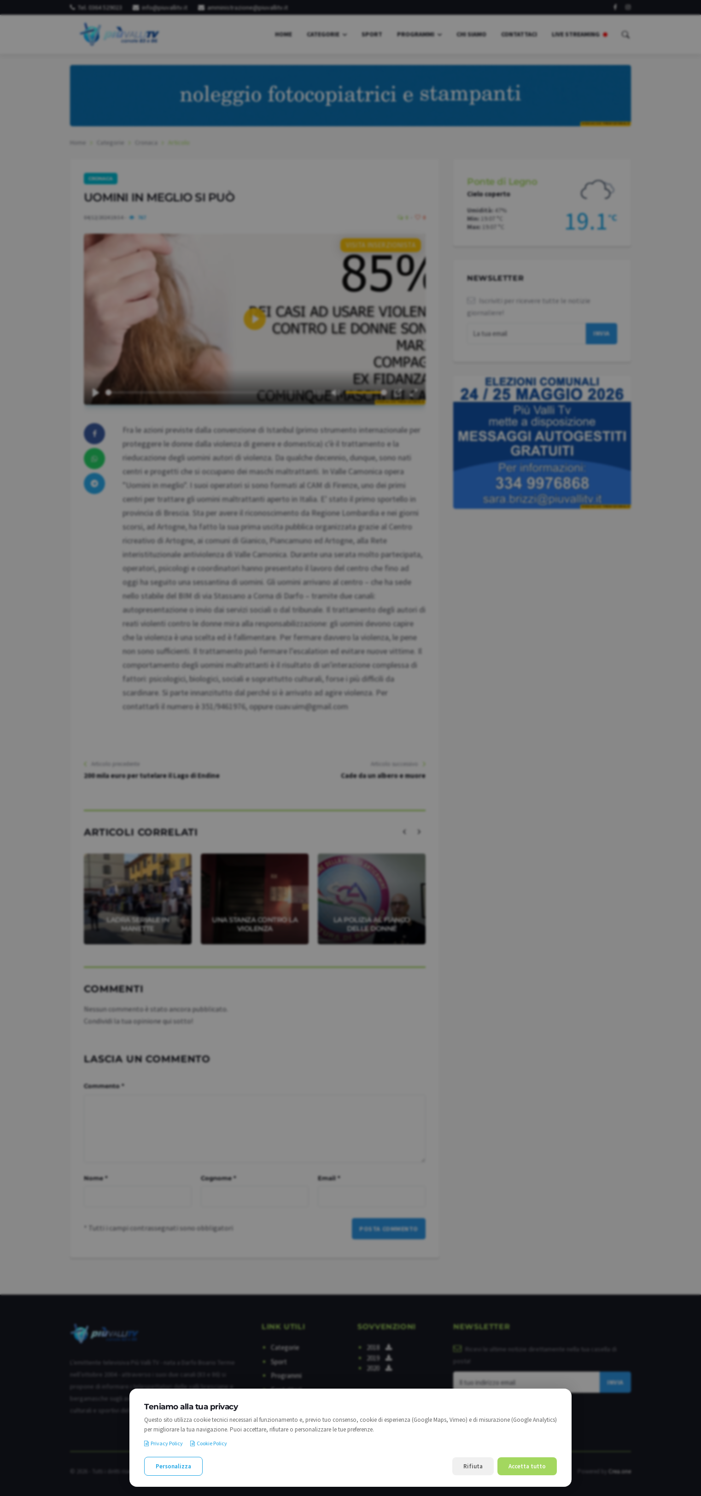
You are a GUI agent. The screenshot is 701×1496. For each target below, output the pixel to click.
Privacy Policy (163, 1443)
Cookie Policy (208, 1443)
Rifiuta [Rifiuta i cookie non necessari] (473, 1466)
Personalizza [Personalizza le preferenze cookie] (173, 1466)
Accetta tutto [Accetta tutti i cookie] (527, 1466)
